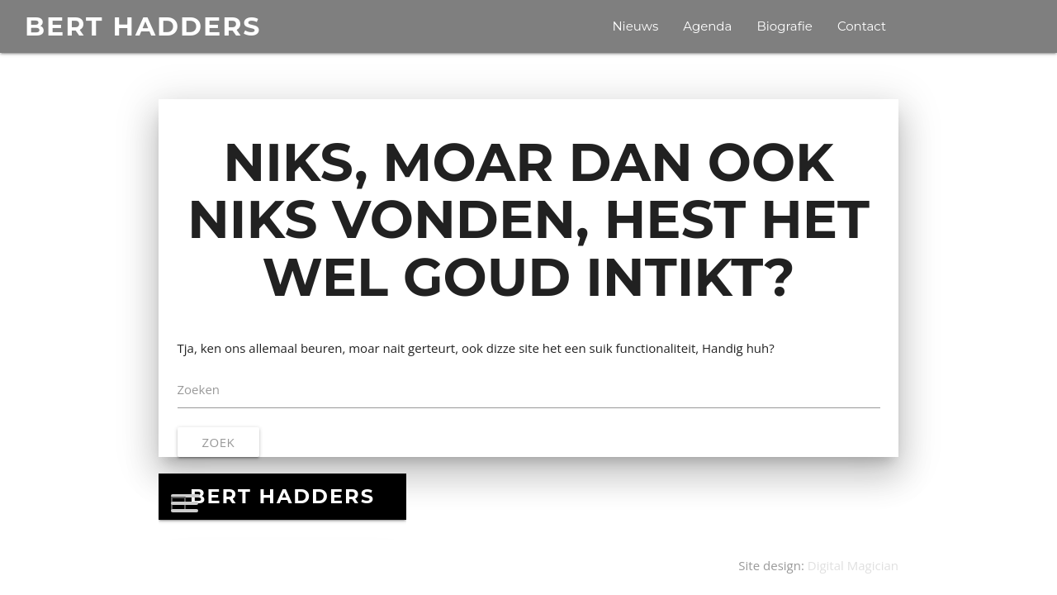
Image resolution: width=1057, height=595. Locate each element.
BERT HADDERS (143, 26)
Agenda (707, 26)
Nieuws (635, 26)
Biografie (784, 26)
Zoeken (199, 389)
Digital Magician (853, 565)
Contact (861, 26)
